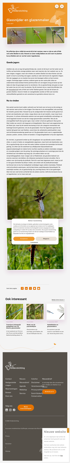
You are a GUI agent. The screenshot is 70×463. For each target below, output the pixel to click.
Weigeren (46, 239)
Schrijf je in (49, 391)
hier (61, 455)
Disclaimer (8, 443)
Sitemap (7, 451)
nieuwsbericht (13, 89)
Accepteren (24, 239)
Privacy (7, 435)
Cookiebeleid (34, 242)
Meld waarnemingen (25, 407)
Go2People (24, 428)
